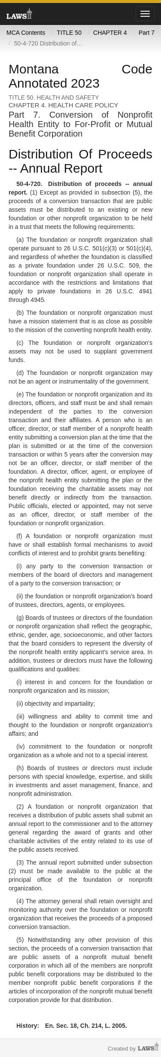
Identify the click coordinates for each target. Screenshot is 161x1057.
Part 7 (147, 32)
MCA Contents (25, 32)
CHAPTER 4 (110, 32)
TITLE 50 (69, 32)
